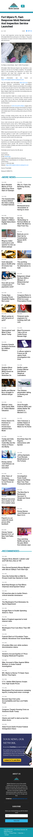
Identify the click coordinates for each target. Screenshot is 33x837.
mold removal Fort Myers (17, 105)
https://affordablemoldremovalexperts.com (12, 79)
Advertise (20, 833)
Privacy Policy (12, 833)
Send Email (7, 156)
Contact (7, 834)
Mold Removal (23, 82)
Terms (5, 833)
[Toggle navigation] (22, 6)
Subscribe (16, 820)
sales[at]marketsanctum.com (19, 798)
